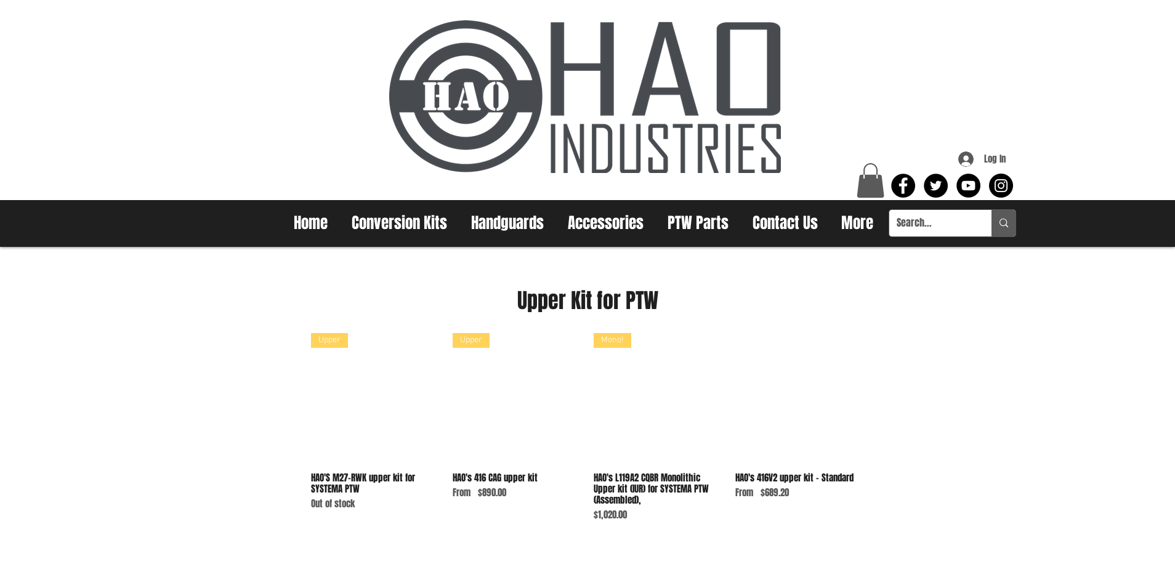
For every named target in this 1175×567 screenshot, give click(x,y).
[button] (870, 180)
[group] (587, 427)
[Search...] (931, 223)
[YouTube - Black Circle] (968, 186)
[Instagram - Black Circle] (1001, 186)
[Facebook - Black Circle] (903, 186)
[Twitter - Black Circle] (936, 186)
